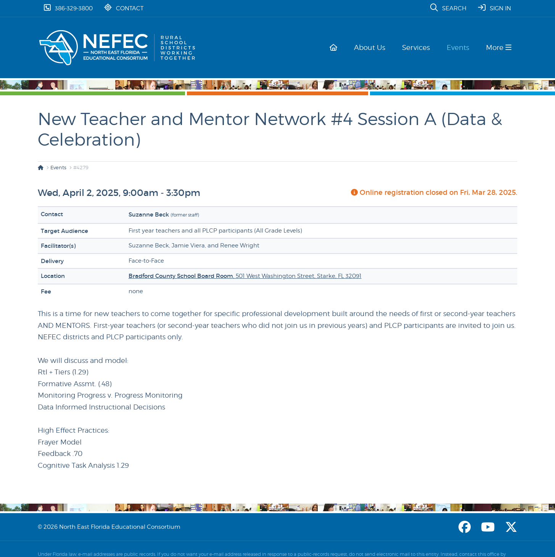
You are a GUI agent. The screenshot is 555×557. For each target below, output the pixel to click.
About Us (374, 47)
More (499, 47)
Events (459, 47)
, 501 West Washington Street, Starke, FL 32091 (245, 276)
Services (419, 47)
